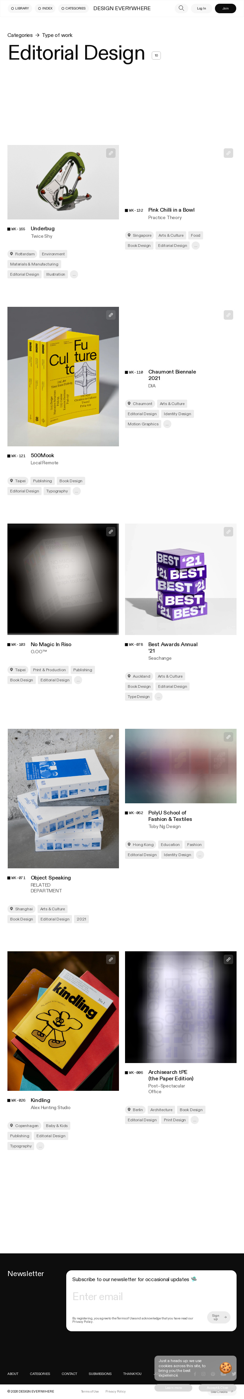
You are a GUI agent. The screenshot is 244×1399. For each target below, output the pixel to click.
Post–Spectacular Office (166, 1089)
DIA (152, 386)
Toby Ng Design (164, 826)
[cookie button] (173, 1388)
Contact (69, 1374)
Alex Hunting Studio (51, 1107)
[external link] (222, 1392)
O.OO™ (39, 652)
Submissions (100, 1374)
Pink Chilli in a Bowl (171, 210)
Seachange (160, 658)
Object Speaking (51, 878)
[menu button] (20, 8)
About (12, 1374)
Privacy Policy (115, 1392)
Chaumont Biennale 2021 (172, 375)
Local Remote (44, 463)
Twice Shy (41, 236)
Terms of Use (90, 1392)
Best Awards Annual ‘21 (173, 647)
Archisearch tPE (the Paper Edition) (170, 1075)
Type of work (57, 35)
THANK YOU (132, 1374)
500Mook (42, 455)
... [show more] (74, 274)
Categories (20, 35)
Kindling (40, 1100)
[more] (218, 1317)
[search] (181, 8)
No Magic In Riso (51, 644)
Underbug (43, 229)
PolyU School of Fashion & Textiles (170, 816)
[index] (30, 1392)
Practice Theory (165, 217)
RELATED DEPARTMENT (46, 888)
